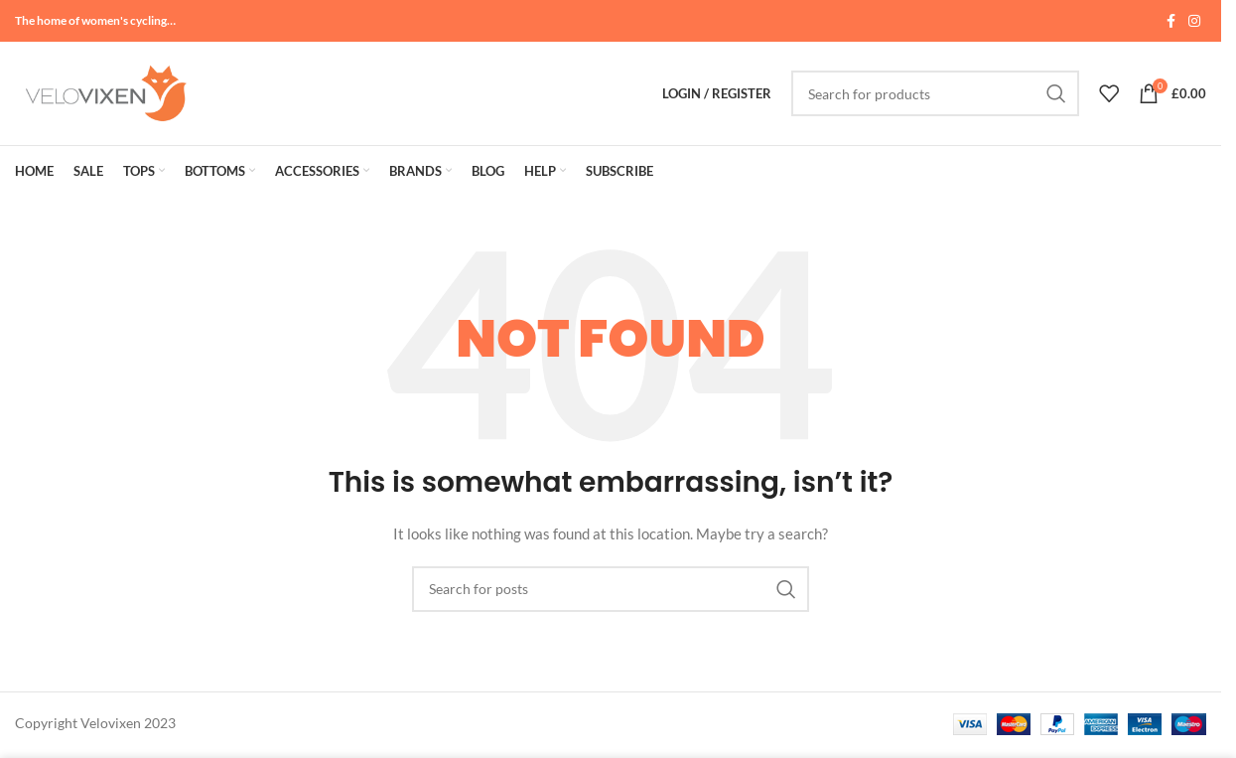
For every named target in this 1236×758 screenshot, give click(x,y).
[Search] (935, 93)
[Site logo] (104, 91)
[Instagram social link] (1194, 21)
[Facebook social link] (1170, 21)
